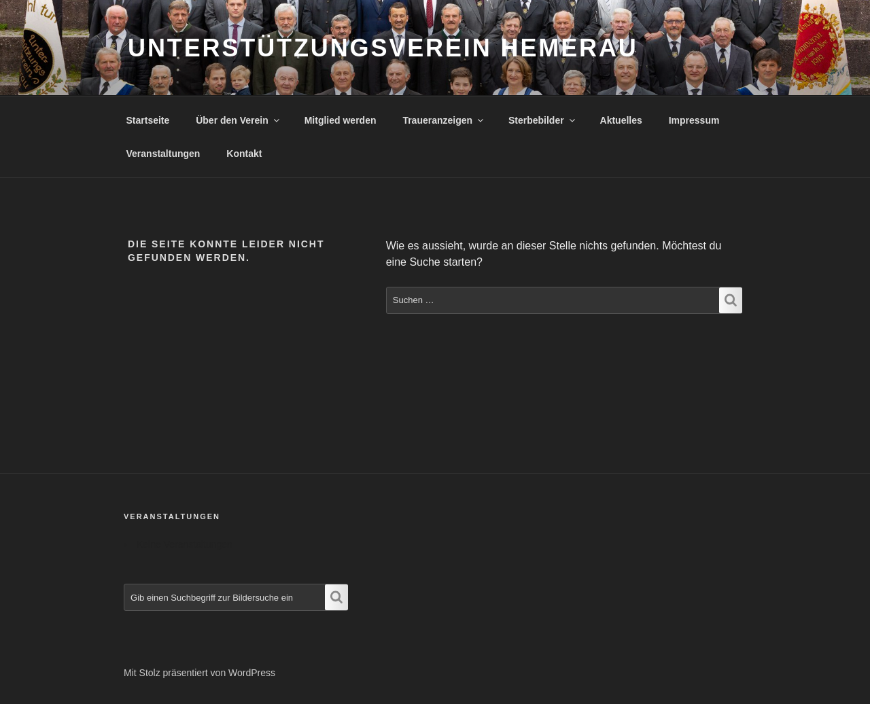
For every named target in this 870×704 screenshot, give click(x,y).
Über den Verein (238, 120)
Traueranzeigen (443, 120)
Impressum (694, 120)
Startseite (148, 120)
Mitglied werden (340, 120)
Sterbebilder (542, 120)
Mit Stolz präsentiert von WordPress (199, 672)
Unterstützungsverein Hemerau (383, 48)
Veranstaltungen (163, 153)
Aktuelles (621, 120)
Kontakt (244, 153)
